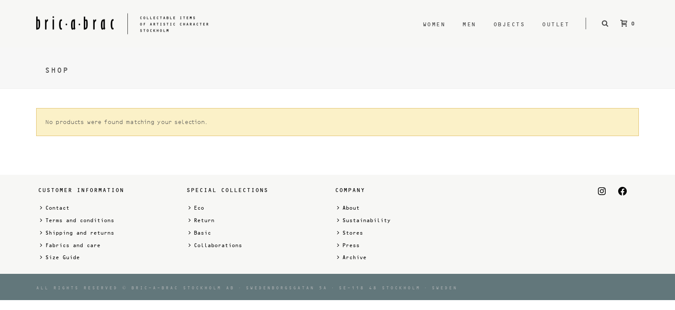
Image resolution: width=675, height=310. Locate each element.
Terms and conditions (77, 220)
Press (348, 245)
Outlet (555, 24)
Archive (351, 257)
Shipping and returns (77, 232)
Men (469, 24)
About (348, 208)
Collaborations (215, 245)
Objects (509, 24)
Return (201, 220)
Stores (350, 232)
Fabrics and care (70, 245)
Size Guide (60, 257)
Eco (196, 208)
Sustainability (363, 220)
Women (434, 24)
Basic (200, 232)
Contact (54, 208)
